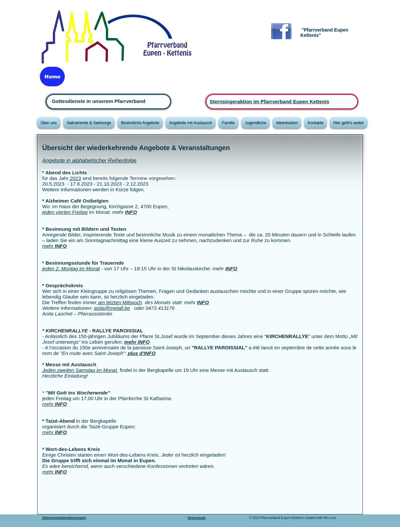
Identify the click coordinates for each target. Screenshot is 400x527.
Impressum (196, 518)
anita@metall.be (112, 308)
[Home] (52, 76)
